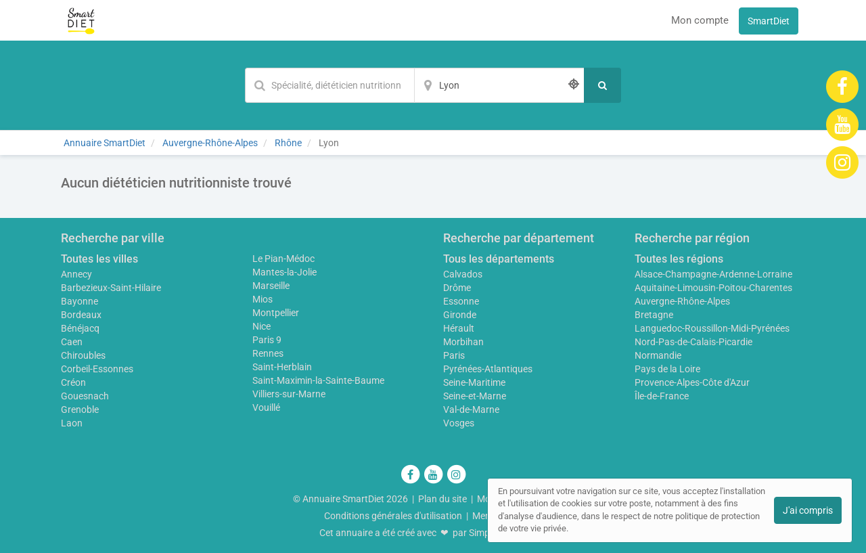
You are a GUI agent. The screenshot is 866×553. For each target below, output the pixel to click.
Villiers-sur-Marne (288, 394)
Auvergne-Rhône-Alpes (682, 301)
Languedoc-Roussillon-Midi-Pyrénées (712, 328)
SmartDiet (769, 21)
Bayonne (79, 301)
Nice (261, 326)
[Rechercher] (602, 85)
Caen (72, 341)
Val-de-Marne (471, 409)
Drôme (457, 287)
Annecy (76, 274)
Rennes (267, 353)
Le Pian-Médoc (283, 258)
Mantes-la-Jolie (284, 272)
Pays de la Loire (667, 368)
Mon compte (700, 20)
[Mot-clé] (329, 85)
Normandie (658, 355)
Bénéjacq (80, 328)
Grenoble (80, 409)
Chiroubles (83, 355)
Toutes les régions (679, 258)
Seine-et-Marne (474, 396)
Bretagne (654, 314)
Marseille (271, 285)
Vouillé (266, 407)
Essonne (461, 301)
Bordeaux (81, 314)
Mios (262, 299)
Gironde (459, 314)
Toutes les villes (99, 258)
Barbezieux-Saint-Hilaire (111, 287)
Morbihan (463, 341)
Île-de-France (662, 396)
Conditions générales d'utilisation (393, 515)
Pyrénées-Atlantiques (487, 368)
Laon (72, 423)
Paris (454, 355)
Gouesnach (85, 396)
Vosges (458, 423)
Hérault (458, 328)
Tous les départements (498, 258)
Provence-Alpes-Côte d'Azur (692, 382)
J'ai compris (808, 510)
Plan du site (442, 498)
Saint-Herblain (282, 366)
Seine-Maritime (474, 382)
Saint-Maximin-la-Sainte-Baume (318, 380)
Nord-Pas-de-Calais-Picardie (693, 341)
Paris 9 (266, 339)
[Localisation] (499, 85)
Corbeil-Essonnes (97, 368)
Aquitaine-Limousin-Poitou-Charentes (713, 287)
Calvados (462, 274)
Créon (73, 382)
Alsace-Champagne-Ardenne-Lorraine (713, 274)
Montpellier (275, 312)
